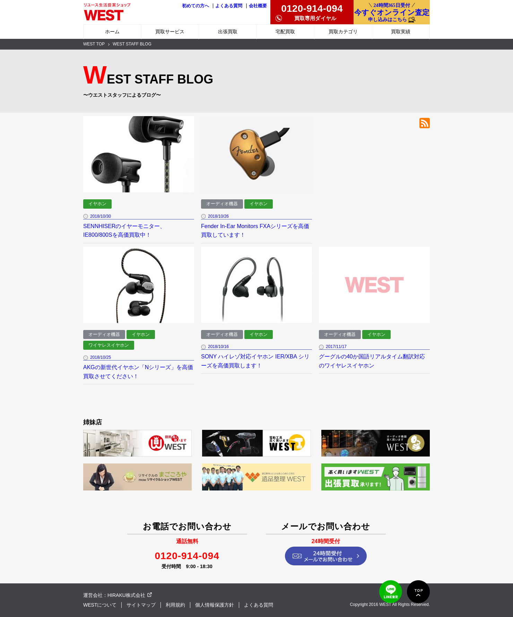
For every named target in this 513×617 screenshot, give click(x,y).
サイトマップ (141, 605)
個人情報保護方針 (214, 605)
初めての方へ (195, 5)
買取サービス (169, 31)
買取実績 (400, 31)
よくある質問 (228, 5)
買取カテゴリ (343, 31)
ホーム (112, 31)
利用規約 (175, 605)
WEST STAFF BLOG (132, 44)
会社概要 (258, 5)
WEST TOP (94, 44)
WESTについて (99, 605)
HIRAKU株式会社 (126, 595)
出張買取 (227, 31)
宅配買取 (285, 31)
